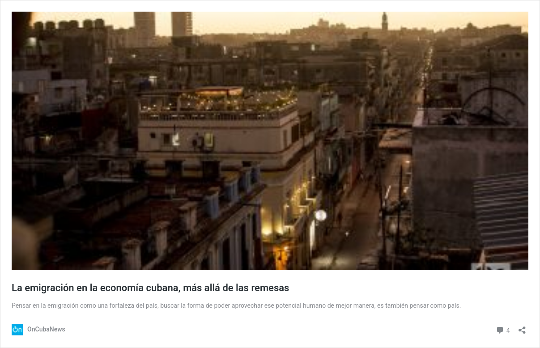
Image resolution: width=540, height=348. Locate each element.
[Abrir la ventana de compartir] (522, 327)
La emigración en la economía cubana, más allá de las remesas (150, 287)
